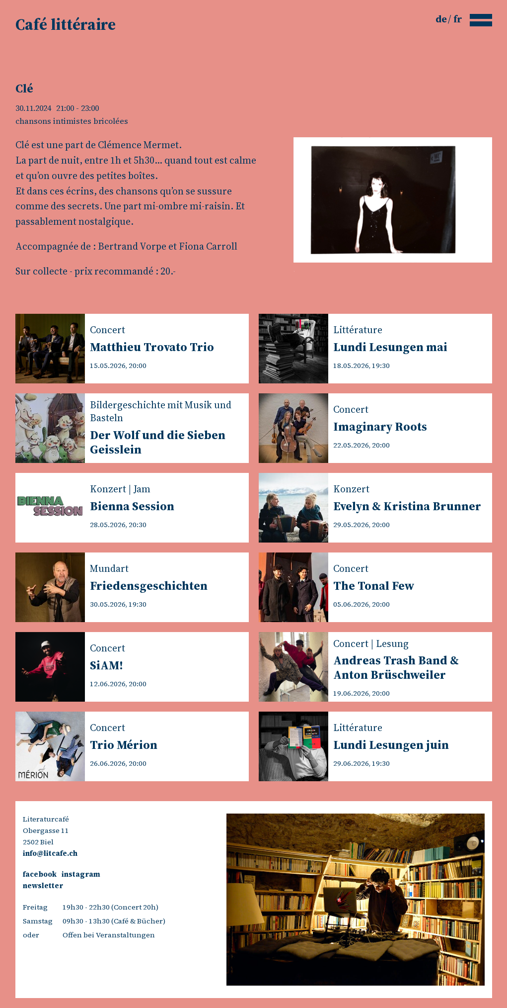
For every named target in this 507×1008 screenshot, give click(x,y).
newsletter (43, 886)
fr (457, 18)
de (442, 18)
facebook (40, 874)
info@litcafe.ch (50, 853)
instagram (81, 874)
